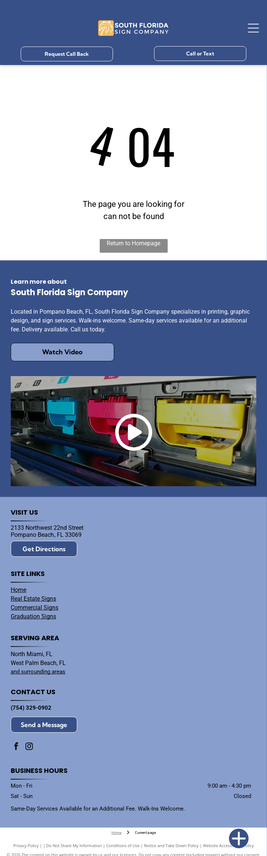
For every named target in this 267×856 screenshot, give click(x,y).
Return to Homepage (133, 243)
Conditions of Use (123, 845)
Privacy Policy (26, 845)
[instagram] (29, 747)
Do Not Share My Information (74, 845)
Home (18, 589)
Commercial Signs (34, 607)
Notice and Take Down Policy (171, 845)
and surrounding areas (38, 671)
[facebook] (16, 747)
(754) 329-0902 (31, 708)
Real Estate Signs (33, 598)
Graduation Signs (33, 616)
